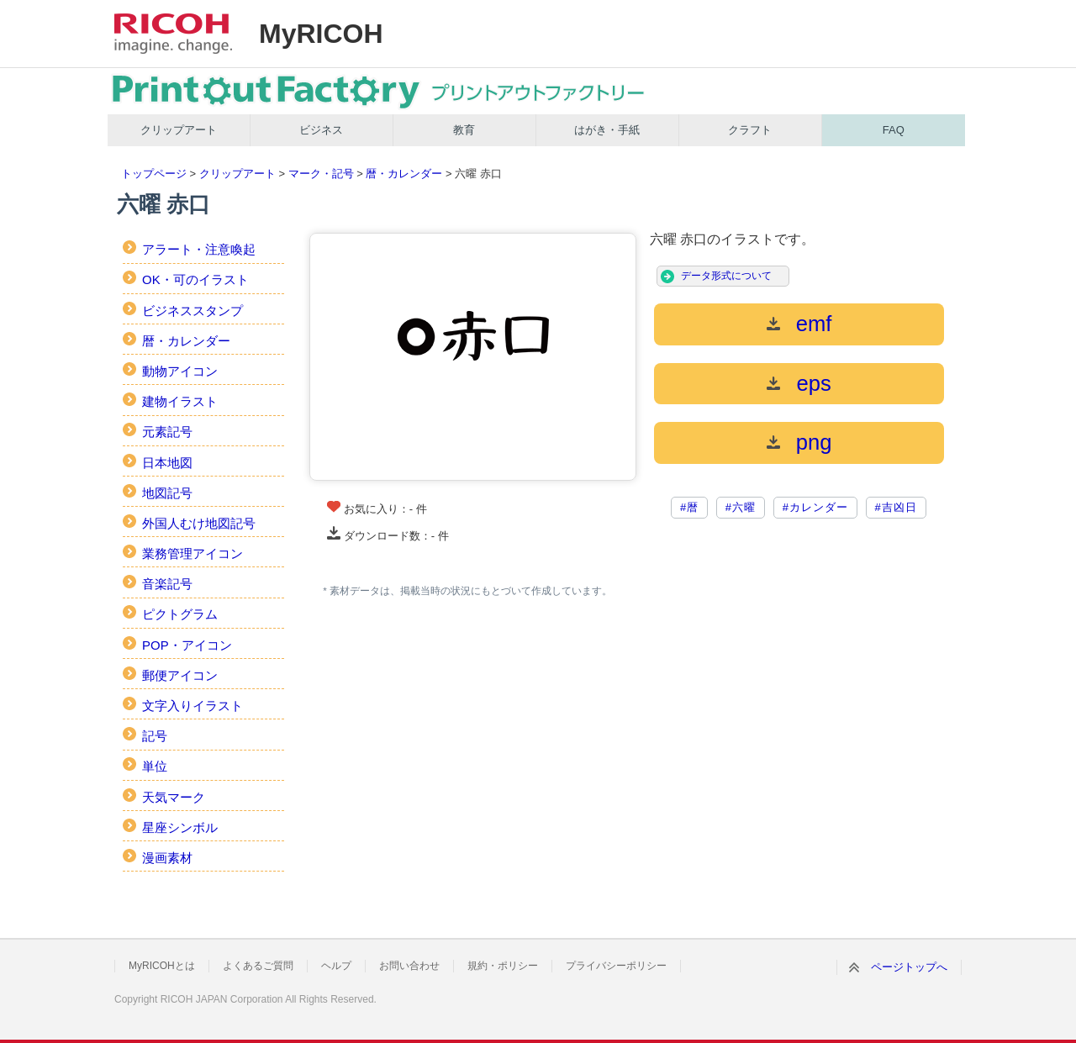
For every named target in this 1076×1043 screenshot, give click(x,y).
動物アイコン (180, 371)
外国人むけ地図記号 (199, 523)
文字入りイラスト (192, 705)
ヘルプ (336, 966)
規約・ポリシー (502, 966)
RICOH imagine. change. (173, 33)
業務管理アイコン (192, 553)
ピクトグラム (180, 614)
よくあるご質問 (258, 966)
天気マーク (173, 797)
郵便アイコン (180, 675)
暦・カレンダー (404, 173)
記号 (154, 736)
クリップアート (178, 130)
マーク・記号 (321, 173)
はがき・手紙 (607, 130)
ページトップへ (909, 967)
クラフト (750, 130)
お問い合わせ (409, 966)
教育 (464, 130)
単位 (154, 766)
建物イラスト (180, 401)
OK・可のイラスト (195, 279)
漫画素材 (167, 858)
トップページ (154, 173)
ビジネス (321, 130)
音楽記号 (167, 584)
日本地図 (167, 463)
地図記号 (167, 493)
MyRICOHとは (162, 966)
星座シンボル (180, 827)
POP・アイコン (187, 645)
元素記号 (167, 431)
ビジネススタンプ (192, 310)
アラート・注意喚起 (199, 249)
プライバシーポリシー (616, 966)
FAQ (894, 130)
